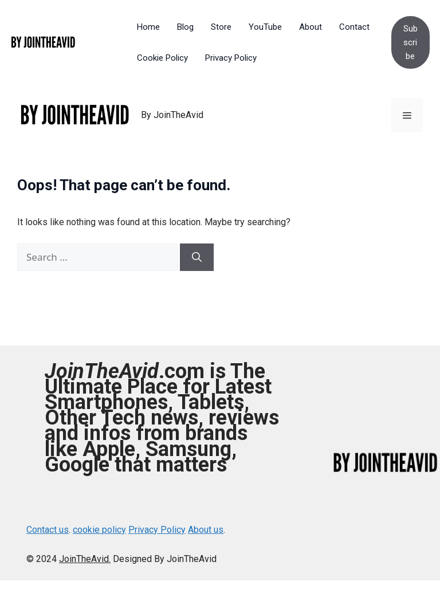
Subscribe (410, 42)
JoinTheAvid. (85, 558)
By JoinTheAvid (172, 114)
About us (205, 529)
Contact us (47, 529)
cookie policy (99, 529)
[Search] (197, 257)
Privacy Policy (157, 529)
